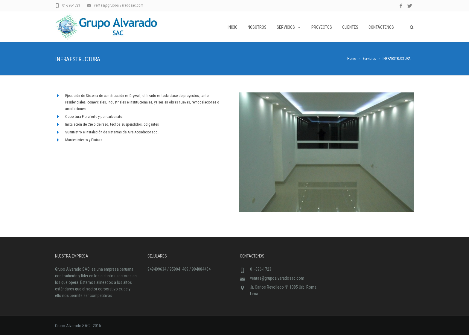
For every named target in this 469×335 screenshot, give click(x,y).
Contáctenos (381, 27)
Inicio (232, 27)
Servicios (289, 27)
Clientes (350, 27)
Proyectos (321, 27)
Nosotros (257, 27)
